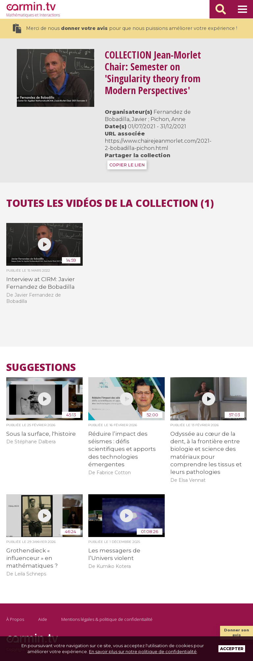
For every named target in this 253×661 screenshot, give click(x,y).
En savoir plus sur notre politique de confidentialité (143, 651)
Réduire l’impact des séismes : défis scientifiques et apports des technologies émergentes (122, 449)
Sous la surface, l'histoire (41, 433)
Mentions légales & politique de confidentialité (107, 619)
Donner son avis (236, 632)
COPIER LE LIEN (127, 164)
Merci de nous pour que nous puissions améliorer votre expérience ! (125, 28)
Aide (42, 619)
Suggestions (41, 367)
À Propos (15, 619)
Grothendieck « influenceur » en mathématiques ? (32, 558)
